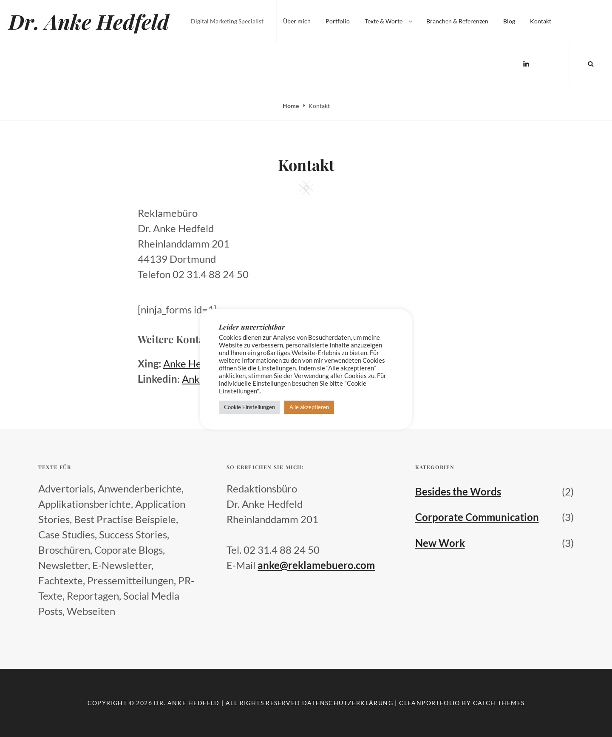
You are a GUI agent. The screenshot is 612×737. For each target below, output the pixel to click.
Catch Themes (499, 702)
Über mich (297, 21)
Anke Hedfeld (193, 363)
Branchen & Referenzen (457, 21)
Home (291, 105)
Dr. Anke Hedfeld (88, 21)
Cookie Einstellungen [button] (249, 407)
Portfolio (338, 21)
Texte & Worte (389, 21)
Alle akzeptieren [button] (309, 407)
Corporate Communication (477, 517)
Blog (509, 21)
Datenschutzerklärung (347, 702)
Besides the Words (458, 491)
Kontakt (540, 21)
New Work (440, 543)
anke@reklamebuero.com (316, 565)
